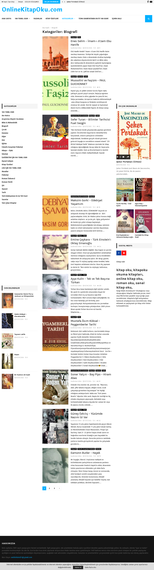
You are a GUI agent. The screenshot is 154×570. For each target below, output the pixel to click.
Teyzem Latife (19, 334)
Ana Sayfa (6, 18)
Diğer (4, 137)
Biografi (73, 37)
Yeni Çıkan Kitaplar (9, 203)
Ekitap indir (120, 262)
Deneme (5, 133)
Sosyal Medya (125, 245)
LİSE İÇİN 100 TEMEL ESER (11, 168)
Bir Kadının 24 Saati (22, 375)
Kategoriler (67, 18)
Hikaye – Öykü (7, 151)
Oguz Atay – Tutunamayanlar (141, 205)
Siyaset (98, 370)
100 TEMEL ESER (21, 18)
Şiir (3, 185)
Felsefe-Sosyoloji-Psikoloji (86, 449)
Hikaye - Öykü (82, 235)
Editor (80, 48)
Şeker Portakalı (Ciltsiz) (76, 2)
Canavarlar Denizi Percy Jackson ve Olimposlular (24, 295)
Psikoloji (5, 175)
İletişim (20, 2)
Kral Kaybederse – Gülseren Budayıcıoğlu (124, 236)
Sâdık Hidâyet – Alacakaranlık (20, 315)
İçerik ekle (117, 18)
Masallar (5, 171)
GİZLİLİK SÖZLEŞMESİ (32, 2)
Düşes (16, 355)
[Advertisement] (77, 176)
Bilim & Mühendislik (9, 123)
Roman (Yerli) (7, 182)
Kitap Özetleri (52, 18)
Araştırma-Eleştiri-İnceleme (79, 115)
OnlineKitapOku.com (32, 9)
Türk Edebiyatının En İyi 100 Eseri (93, 18)
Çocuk (4, 130)
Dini (79, 37)
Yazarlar (37, 18)
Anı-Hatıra (6, 116)
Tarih (85, 76)
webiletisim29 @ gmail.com (21, 557)
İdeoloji (80, 76)
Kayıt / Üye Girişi (8, 2)
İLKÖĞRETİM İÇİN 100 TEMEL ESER (14, 157)
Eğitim (4, 144)
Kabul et (78, 567)
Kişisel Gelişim (7, 161)
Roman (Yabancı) (8, 179)
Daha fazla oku (90, 567)
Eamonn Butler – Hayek (85, 452)
